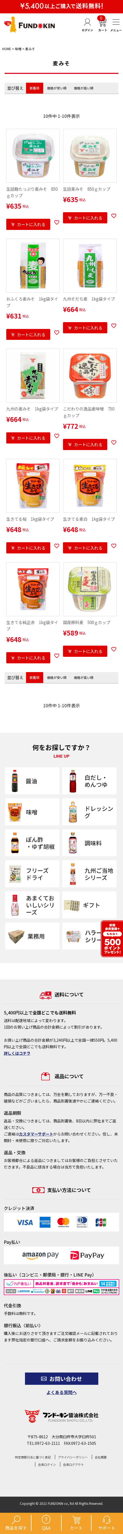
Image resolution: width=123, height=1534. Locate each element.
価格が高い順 (83, 88)
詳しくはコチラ (17, 1053)
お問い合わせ (61, 1379)
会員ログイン (47, 1464)
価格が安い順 (57, 88)
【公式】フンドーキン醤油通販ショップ (30, 24)
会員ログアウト (73, 1464)
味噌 (18, 48)
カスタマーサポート (36, 1134)
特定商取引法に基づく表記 (33, 1457)
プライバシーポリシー (73, 1457)
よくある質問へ (61, 1392)
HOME (6, 48)
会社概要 (101, 1457)
